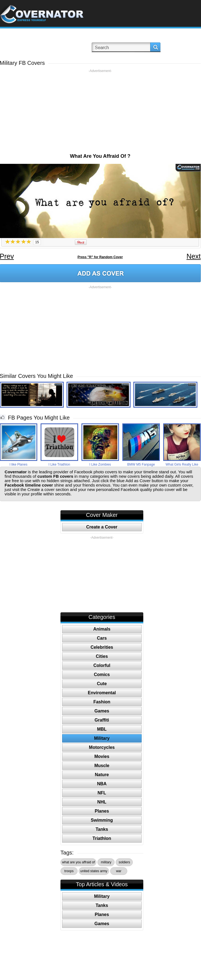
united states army (93, 871)
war (118, 871)
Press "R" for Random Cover (100, 257)
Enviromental (102, 692)
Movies (101, 756)
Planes (102, 811)
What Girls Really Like (182, 464)
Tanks (102, 829)
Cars (102, 638)
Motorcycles (102, 747)
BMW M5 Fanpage (141, 464)
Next (193, 256)
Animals (101, 629)
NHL (101, 802)
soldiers (124, 862)
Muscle (101, 765)
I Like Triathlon (59, 464)
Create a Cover (101, 527)
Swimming (102, 820)
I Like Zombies (100, 464)
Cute (102, 683)
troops (68, 871)
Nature (102, 774)
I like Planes (18, 464)
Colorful (101, 665)
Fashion (101, 701)
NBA (102, 783)
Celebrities (102, 647)
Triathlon (101, 838)
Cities (102, 656)
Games (101, 711)
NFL (101, 793)
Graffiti (102, 720)
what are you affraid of (78, 862)
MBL (102, 729)
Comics (102, 674)
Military (102, 738)
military (106, 862)
